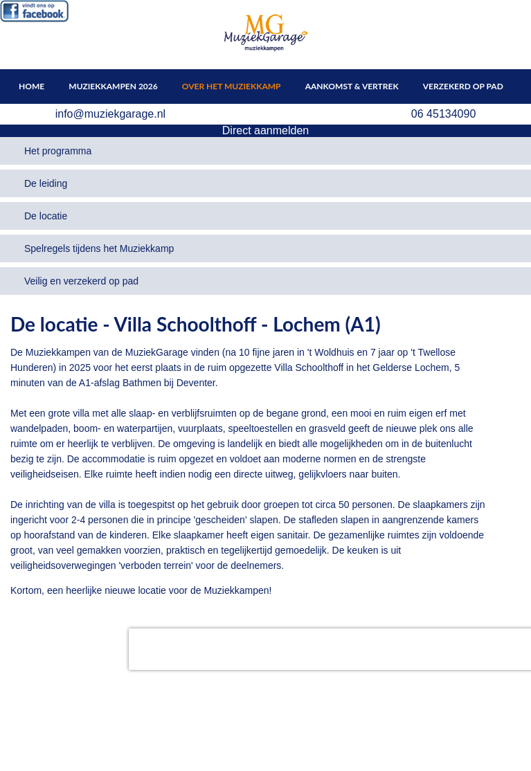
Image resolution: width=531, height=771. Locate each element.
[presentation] (217, 649)
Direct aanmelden (265, 130)
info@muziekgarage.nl (110, 114)
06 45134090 (443, 114)
